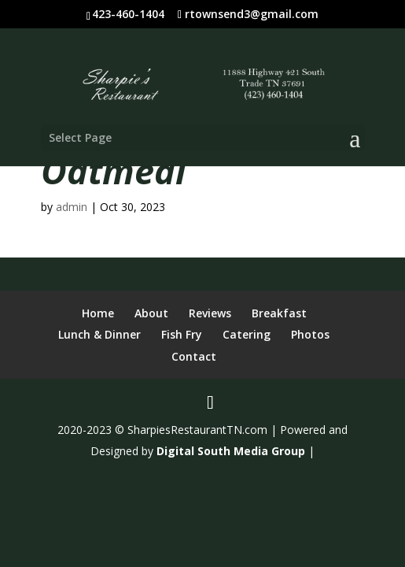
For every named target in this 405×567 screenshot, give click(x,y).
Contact (193, 356)
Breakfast (279, 313)
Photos (310, 334)
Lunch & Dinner (99, 334)
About (151, 313)
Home (98, 313)
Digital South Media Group (230, 450)
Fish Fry (181, 334)
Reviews (210, 313)
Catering (247, 334)
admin (71, 206)
